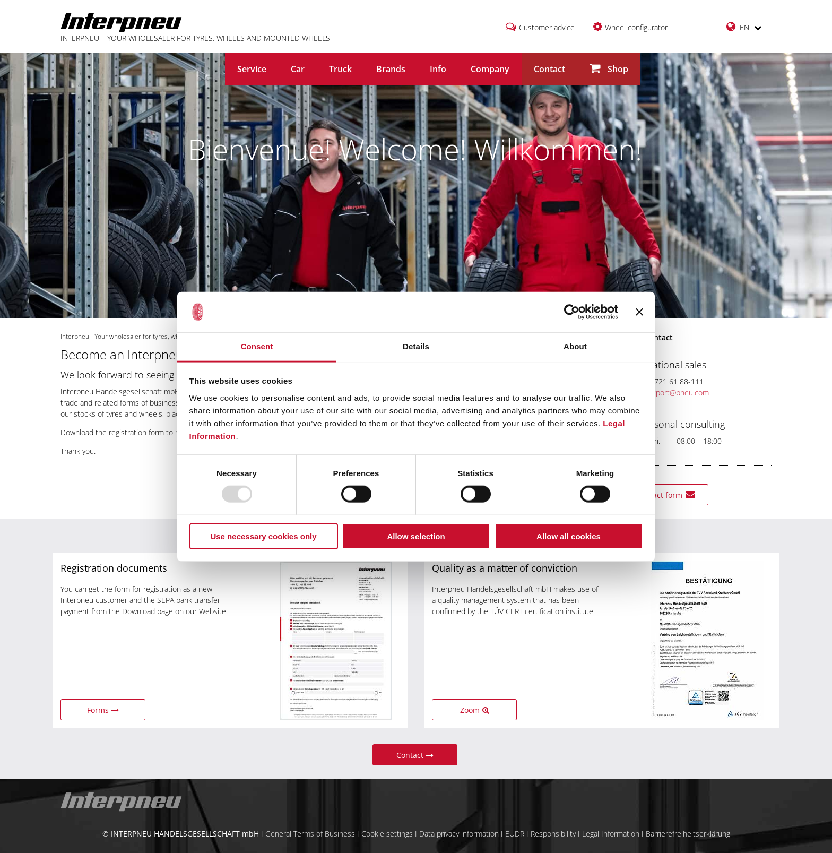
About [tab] (575, 346)
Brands (390, 69)
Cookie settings (387, 834)
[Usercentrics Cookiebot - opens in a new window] (571, 312)
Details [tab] (416, 346)
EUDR (514, 834)
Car (298, 69)
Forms (103, 710)
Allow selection (416, 535)
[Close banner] (639, 312)
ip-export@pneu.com (667, 392)
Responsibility (553, 834)
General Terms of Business (310, 834)
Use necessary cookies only (263, 535)
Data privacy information (459, 834)
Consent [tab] (257, 346)
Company (490, 69)
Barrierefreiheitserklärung (688, 834)
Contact (549, 69)
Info (438, 69)
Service (251, 69)
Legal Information (610, 834)
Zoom (474, 710)
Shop (609, 69)
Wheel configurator (636, 27)
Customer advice (547, 27)
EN (743, 26)
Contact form (666, 495)
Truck (340, 69)
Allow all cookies (568, 535)
